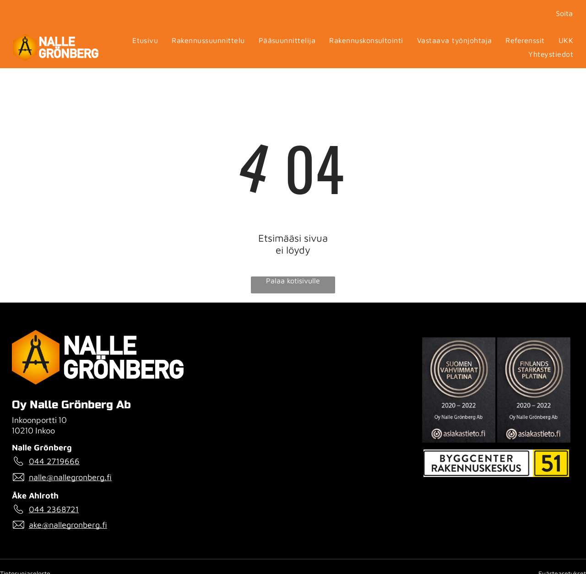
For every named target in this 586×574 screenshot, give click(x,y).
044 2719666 (54, 461)
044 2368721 (54, 509)
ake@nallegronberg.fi (68, 525)
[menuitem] (145, 41)
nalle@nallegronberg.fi (70, 477)
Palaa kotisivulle (293, 280)
